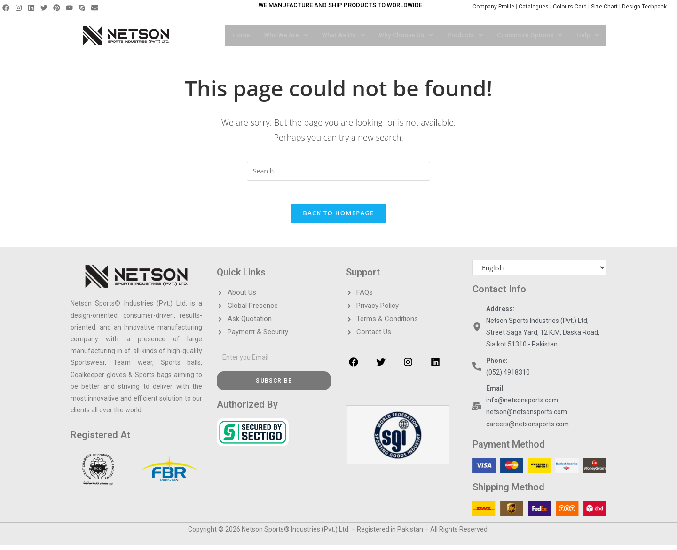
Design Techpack (647, 6)
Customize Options (528, 35)
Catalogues (534, 6)
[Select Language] (539, 273)
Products (461, 35)
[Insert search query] (338, 171)
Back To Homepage (338, 218)
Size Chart (604, 6)
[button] (277, 35)
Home (230, 35)
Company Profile (493, 6)
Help (587, 35)
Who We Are (276, 35)
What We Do (336, 35)
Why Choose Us (400, 35)
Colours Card (570, 6)
